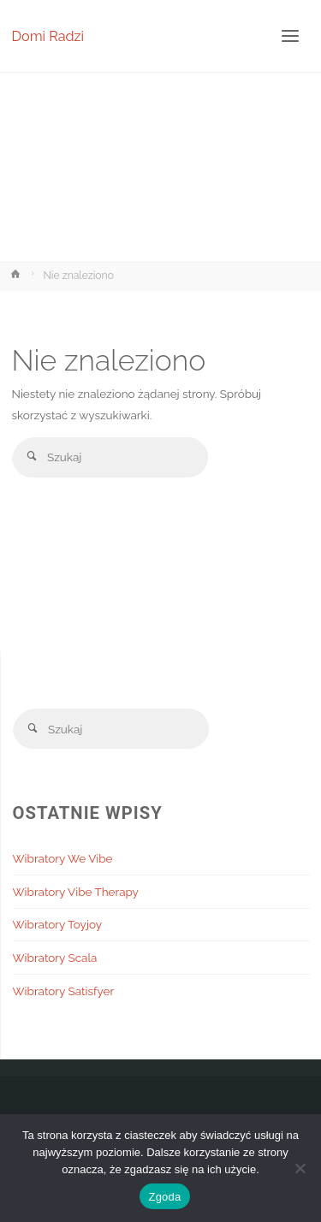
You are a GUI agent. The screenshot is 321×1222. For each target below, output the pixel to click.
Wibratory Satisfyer (64, 991)
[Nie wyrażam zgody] (299, 1168)
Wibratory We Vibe (63, 858)
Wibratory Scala (55, 957)
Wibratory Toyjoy (58, 924)
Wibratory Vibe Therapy (76, 892)
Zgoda (164, 1196)
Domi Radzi (48, 35)
